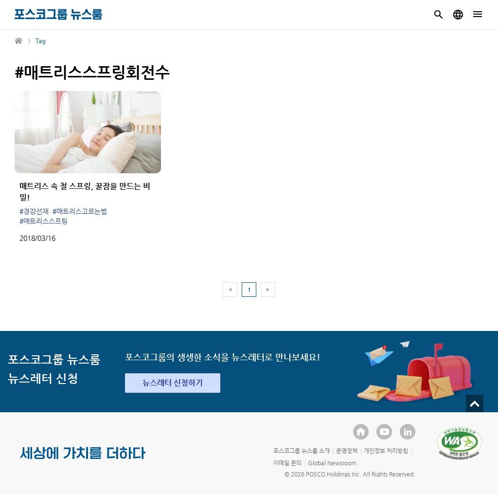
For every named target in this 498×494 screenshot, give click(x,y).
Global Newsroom (332, 462)
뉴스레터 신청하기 (172, 382)
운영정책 (346, 450)
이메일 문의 (287, 462)
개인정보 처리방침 (386, 450)
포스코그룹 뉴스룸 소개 (301, 450)
